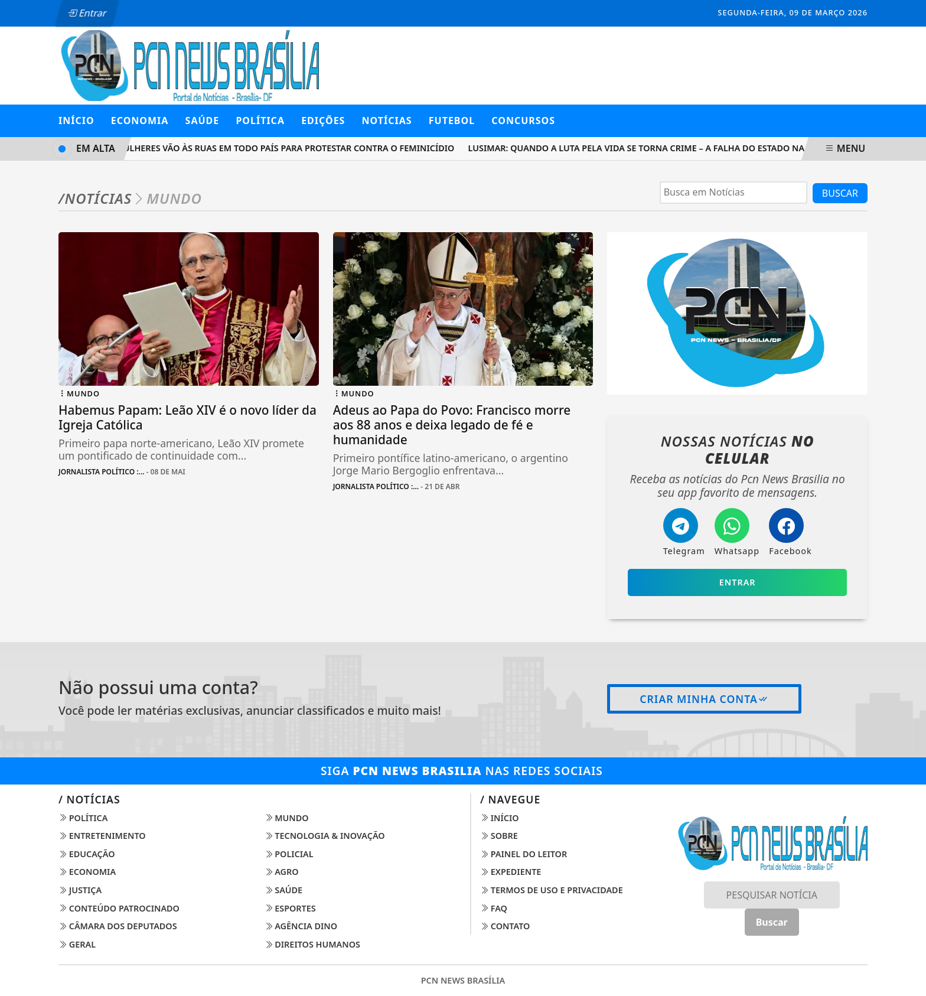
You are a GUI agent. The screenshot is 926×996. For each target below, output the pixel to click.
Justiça (80, 890)
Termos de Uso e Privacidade (551, 890)
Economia (87, 871)
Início (76, 120)
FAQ (493, 908)
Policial (289, 854)
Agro (282, 871)
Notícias (387, 120)
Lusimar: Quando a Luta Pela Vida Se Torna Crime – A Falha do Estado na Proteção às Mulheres (693, 148)
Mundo (287, 818)
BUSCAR (840, 193)
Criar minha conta (704, 699)
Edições (323, 120)
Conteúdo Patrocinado (119, 908)
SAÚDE (202, 120)
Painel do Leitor (523, 854)
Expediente (510, 871)
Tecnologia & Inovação (325, 835)
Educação (86, 854)
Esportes (290, 908)
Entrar (87, 12)
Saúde (284, 890)
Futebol (452, 120)
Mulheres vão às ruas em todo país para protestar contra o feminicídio (289, 148)
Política (82, 818)
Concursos (523, 120)
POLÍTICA (260, 120)
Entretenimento (102, 835)
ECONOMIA (140, 120)
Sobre (499, 835)
